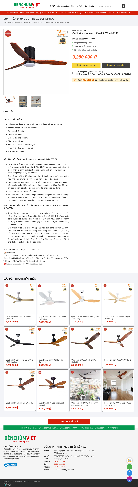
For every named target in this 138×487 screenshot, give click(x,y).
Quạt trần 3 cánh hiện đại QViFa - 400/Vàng (85, 318)
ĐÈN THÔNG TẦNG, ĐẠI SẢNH (36, 13)
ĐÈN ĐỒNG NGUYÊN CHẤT (15, 13)
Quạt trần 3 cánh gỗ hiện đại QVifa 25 (51, 361)
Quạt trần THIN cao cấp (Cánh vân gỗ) (51, 404)
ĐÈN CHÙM (62, 13)
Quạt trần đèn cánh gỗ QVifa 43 (19, 403)
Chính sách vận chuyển (48, 428)
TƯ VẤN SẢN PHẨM (116, 65)
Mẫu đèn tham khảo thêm (19, 278)
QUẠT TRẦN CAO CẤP (87, 13)
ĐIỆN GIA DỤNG (101, 13)
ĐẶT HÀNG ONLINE (86, 65)
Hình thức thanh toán (28, 428)
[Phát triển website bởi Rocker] (7, 482)
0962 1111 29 (88, 80)
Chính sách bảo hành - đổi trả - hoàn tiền (76, 428)
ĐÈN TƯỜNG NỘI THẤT (124, 13)
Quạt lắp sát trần (37, 22)
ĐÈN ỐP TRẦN (73, 13)
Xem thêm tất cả (69, 422)
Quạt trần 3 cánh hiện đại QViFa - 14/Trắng (52, 318)
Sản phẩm (14, 22)
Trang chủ (6, 22)
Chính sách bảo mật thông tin (106, 428)
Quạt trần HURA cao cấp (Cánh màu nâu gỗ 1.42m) (84, 404)
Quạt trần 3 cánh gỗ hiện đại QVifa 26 (83, 361)
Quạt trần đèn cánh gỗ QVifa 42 (117, 360)
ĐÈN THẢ (111, 13)
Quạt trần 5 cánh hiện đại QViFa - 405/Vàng (117, 318)
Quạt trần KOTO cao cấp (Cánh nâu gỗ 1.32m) (117, 404)
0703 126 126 (59, 467)
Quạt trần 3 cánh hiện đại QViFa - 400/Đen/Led (19, 361)
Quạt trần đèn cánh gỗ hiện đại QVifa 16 (19, 318)
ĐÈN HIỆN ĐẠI (52, 13)
